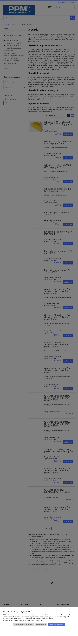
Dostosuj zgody (41, 624)
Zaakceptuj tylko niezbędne (24, 624)
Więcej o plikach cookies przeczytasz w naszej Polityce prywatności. (23, 620)
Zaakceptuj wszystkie (56, 624)
